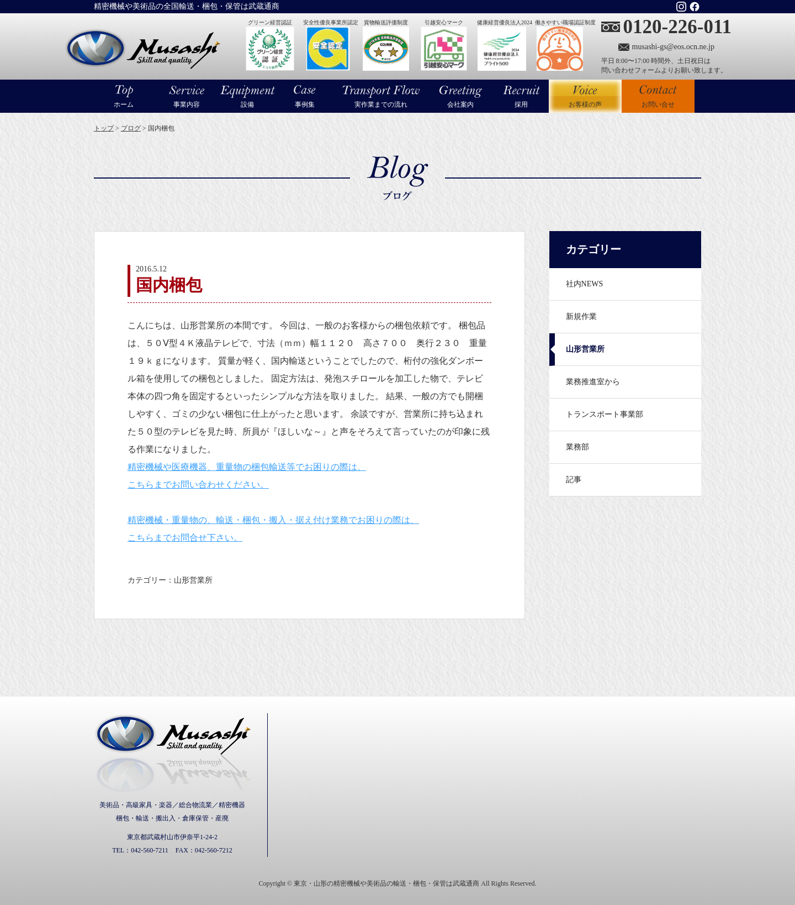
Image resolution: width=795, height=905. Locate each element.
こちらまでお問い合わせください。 (198, 484)
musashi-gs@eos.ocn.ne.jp (673, 47)
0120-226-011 (677, 27)
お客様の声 (585, 96)
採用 (521, 104)
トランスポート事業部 (604, 414)
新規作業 (581, 316)
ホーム (124, 104)
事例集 (305, 104)
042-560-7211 (149, 850)
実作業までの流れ (380, 104)
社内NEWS (584, 284)
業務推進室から (593, 382)
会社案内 (460, 104)
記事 (573, 479)
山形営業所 (585, 349)
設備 (247, 104)
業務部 (577, 447)
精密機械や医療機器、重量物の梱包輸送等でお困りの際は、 (247, 467)
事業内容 (186, 104)
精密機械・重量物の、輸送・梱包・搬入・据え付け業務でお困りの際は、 (273, 520)
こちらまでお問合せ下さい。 (185, 537)
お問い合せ (658, 104)
